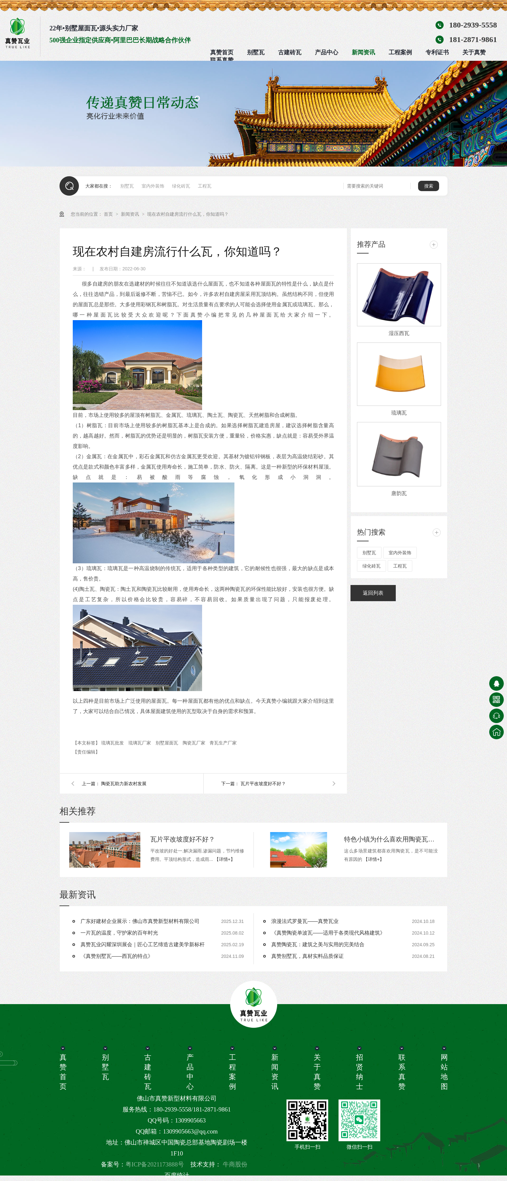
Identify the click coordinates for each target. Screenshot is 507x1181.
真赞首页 (221, 52)
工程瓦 (204, 186)
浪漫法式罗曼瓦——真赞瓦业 (305, 921)
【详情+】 (224, 859)
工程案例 (400, 52)
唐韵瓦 (399, 493)
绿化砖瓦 (181, 186)
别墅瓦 (255, 52)
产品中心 (326, 52)
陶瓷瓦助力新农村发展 (123, 783)
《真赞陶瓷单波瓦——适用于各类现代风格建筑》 (328, 933)
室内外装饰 (153, 186)
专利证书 (437, 52)
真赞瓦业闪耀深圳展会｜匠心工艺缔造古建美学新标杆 (143, 944)
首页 (109, 214)
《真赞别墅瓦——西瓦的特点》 (117, 956)
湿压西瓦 (399, 333)
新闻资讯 (363, 52)
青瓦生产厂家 (223, 742)
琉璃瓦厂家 (140, 742)
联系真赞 (221, 60)
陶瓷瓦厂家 (195, 742)
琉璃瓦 (399, 413)
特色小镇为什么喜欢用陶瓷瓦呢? (391, 839)
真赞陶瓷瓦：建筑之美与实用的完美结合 (317, 944)
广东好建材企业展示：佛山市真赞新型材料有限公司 (140, 921)
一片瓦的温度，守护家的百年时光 (119, 933)
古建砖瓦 (289, 52)
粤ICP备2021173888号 (154, 1164)
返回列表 (373, 593)
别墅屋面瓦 (167, 742)
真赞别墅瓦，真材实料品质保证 (307, 956)
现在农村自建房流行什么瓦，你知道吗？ (188, 214)
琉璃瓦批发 (113, 742)
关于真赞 (474, 52)
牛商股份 (235, 1164)
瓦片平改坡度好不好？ (263, 783)
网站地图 (444, 1071)
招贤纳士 (359, 1071)
